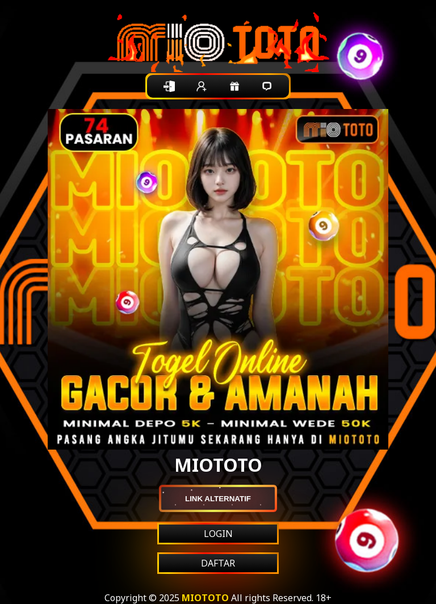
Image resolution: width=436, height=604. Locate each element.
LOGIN (218, 533)
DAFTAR (218, 563)
